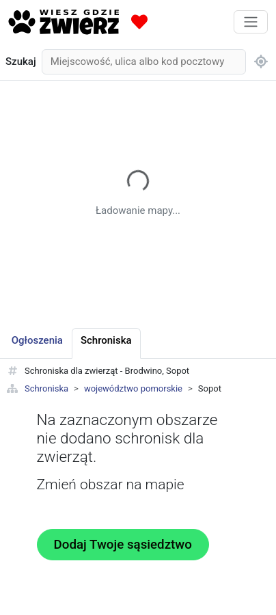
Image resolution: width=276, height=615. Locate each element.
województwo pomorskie (133, 388)
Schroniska (46, 388)
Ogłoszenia (37, 340)
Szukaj (20, 61)
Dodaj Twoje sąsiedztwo (123, 544)
